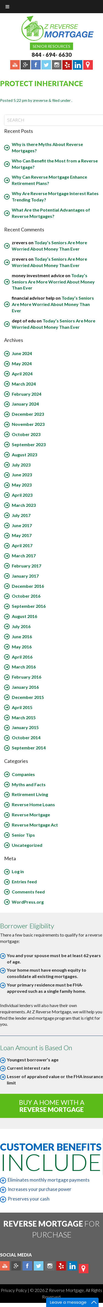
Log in (18, 871)
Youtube (5, 1266)
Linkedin (72, 1266)
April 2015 (22, 707)
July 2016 (21, 626)
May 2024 (22, 363)
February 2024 (26, 394)
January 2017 (25, 575)
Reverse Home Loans (33, 804)
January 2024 (25, 403)
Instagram (50, 1266)
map (83, 1268)
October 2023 (26, 434)
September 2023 (29, 444)
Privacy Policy (14, 1290)
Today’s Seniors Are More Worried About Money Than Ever (53, 282)
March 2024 (24, 383)
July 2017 (21, 515)
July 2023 (21, 464)
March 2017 (24, 555)
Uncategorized (27, 845)
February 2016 (26, 676)
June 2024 (22, 353)
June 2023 (22, 474)
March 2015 (24, 717)
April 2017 (22, 545)
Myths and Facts (29, 784)
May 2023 (22, 484)
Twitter (38, 1266)
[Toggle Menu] (7, 6)
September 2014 (29, 747)
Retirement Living (30, 794)
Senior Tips (23, 834)
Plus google (16, 1266)
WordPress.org (28, 901)
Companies (23, 774)
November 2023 (28, 424)
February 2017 (26, 565)
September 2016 (29, 606)
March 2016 (24, 666)
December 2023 (28, 414)
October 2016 (26, 595)
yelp (61, 1266)
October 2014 (26, 737)
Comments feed (28, 891)
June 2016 (22, 636)
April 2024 (22, 373)
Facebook (27, 1266)
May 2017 (22, 535)
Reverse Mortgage (31, 814)
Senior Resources (51, 46)
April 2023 (22, 494)
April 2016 (22, 656)
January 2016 (25, 687)
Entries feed (24, 881)
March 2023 (24, 505)
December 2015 (28, 697)
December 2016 (28, 586)
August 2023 (24, 454)
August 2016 (24, 616)
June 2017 (22, 525)
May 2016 (22, 646)
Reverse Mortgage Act (35, 824)
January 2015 (25, 727)
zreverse (40, 100)
